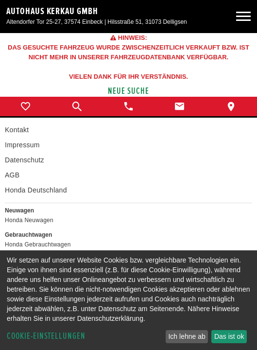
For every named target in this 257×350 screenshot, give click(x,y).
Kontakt (17, 130)
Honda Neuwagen (29, 220)
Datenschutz (24, 160)
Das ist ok (229, 336)
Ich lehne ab (186, 336)
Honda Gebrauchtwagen (38, 244)
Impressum (22, 145)
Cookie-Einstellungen (46, 336)
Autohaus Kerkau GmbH (52, 11)
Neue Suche (128, 91)
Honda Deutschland (36, 190)
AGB (12, 175)
